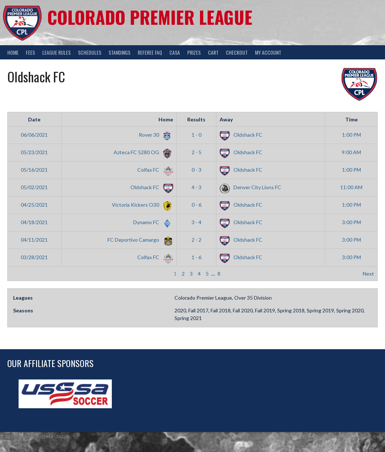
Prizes (194, 52)
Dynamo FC (151, 222)
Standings (119, 52)
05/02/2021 (34, 187)
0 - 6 (196, 205)
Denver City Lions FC (250, 187)
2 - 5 (196, 152)
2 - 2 (196, 240)
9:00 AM (351, 152)
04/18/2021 (34, 222)
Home (13, 52)
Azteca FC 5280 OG (142, 152)
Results (196, 119)
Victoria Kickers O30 (141, 205)
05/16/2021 (34, 170)
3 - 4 (196, 222)
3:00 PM (351, 222)
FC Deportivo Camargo (138, 240)
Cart (213, 52)
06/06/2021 (34, 135)
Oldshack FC (241, 135)
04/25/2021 (34, 205)
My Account (268, 52)
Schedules (89, 52)
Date (34, 119)
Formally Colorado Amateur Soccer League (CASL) (330, 436)
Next (368, 273)
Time (351, 119)
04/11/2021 (34, 240)
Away (226, 119)
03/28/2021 (34, 257)
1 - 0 (196, 135)
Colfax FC (153, 170)
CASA (174, 52)
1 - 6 (196, 257)
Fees (30, 52)
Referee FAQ (150, 52)
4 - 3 (196, 187)
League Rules (56, 52)
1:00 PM (351, 135)
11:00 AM (351, 187)
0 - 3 (196, 170)
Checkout (237, 52)
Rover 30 (154, 135)
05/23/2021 (34, 152)
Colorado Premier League (149, 17)
